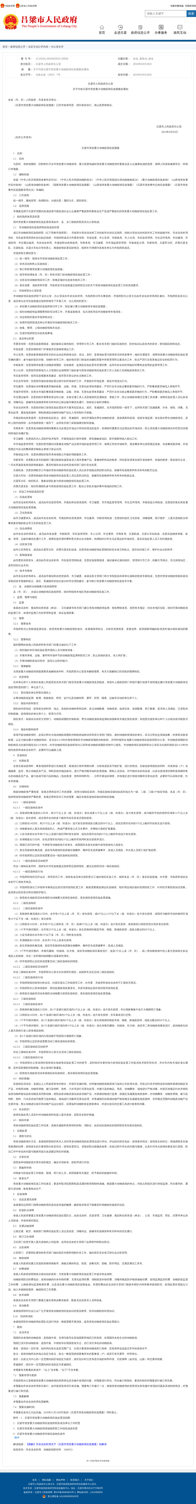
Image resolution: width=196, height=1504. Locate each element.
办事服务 (161, 32)
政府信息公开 (140, 32)
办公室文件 (57, 46)
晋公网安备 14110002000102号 (63, 1496)
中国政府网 (7, 6)
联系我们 (74, 1480)
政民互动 (180, 32)
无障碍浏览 (190, 6)
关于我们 (88, 1480)
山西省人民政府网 (26, 6)
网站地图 (46, 1480)
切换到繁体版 (177, 6)
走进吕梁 (120, 32)
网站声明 (60, 1480)
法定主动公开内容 (38, 46)
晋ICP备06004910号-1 (65, 1492)
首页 (102, 32)
